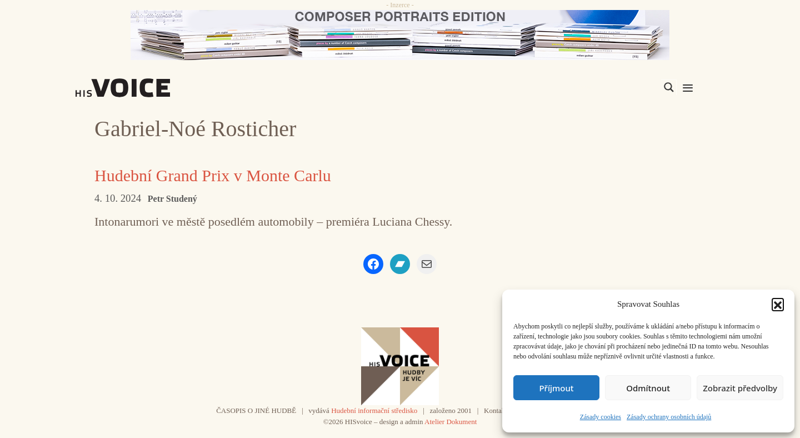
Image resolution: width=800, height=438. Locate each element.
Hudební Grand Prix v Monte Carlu (212, 175)
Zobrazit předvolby (740, 388)
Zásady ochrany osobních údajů (669, 417)
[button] (777, 304)
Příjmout (556, 388)
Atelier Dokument (450, 421)
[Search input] (616, 87)
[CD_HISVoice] (400, 35)
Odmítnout (648, 388)
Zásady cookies (600, 417)
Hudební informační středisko (374, 410)
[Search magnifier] (669, 87)
